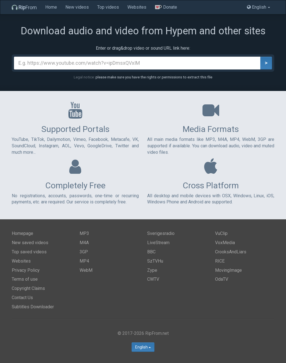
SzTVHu (155, 261)
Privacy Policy (26, 270)
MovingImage (228, 270)
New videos (77, 7)
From (24, 7)
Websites (136, 7)
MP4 (84, 261)
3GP (84, 251)
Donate (166, 7)
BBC (151, 251)
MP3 (84, 233)
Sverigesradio (161, 233)
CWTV (153, 279)
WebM (86, 270)
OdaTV (221, 279)
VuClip (221, 233)
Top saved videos (29, 251)
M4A (84, 242)
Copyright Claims (28, 288)
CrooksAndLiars (230, 251)
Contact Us (22, 297)
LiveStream (158, 242)
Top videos (108, 7)
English (143, 347)
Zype (152, 270)
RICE (220, 261)
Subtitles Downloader (33, 306)
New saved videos (30, 242)
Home (51, 7)
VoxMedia (225, 242)
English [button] (258, 7)
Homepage (22, 233)
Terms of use (25, 279)
